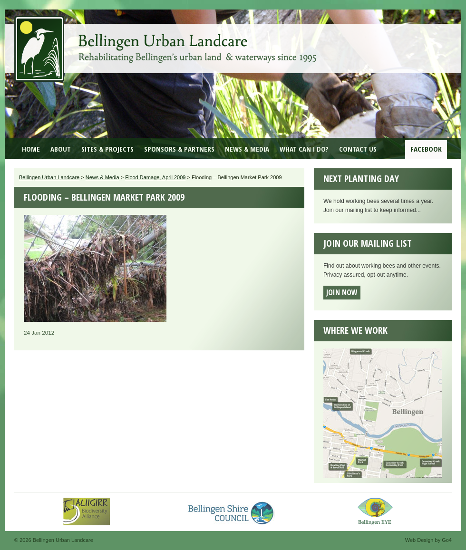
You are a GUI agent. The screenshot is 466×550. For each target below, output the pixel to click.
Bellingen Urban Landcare (166, 42)
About (60, 149)
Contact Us (358, 149)
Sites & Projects (107, 149)
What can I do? (304, 149)
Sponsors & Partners (179, 149)
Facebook (426, 149)
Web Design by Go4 (428, 540)
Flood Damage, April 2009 (155, 177)
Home (31, 149)
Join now (342, 292)
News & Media (247, 149)
